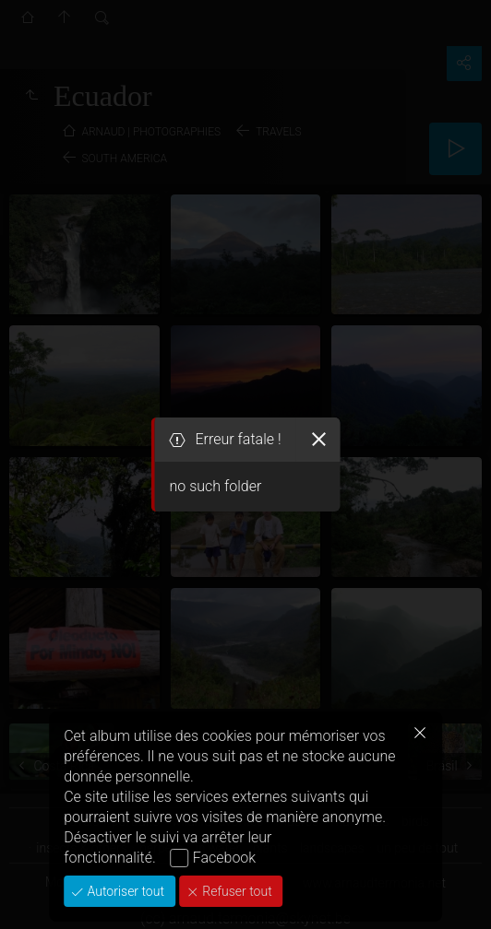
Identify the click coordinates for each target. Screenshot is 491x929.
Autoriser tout (124, 891)
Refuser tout (235, 891)
